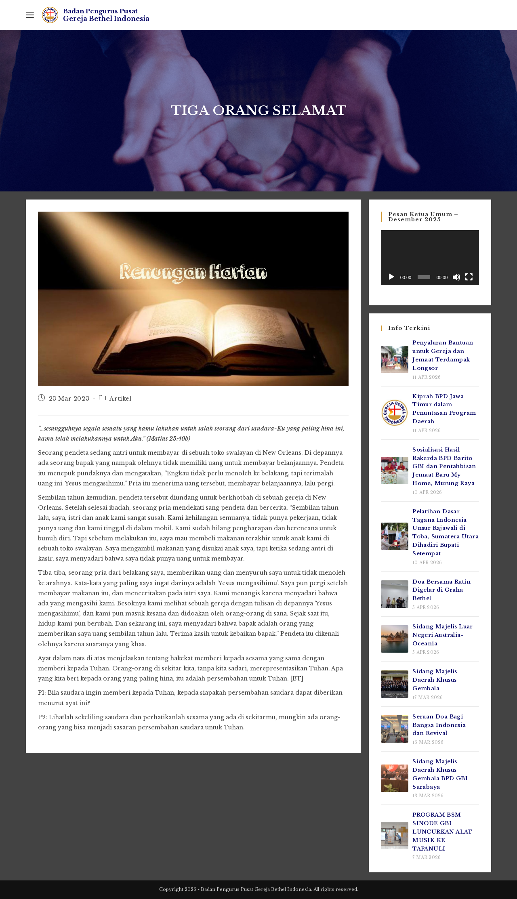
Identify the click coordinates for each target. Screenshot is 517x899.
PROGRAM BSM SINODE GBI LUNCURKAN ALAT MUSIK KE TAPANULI (442, 831)
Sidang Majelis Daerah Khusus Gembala (434, 680)
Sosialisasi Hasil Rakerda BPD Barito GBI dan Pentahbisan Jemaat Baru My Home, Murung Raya (444, 466)
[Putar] (391, 277)
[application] (430, 257)
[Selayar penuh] (469, 277)
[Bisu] (456, 277)
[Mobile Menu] (30, 15)
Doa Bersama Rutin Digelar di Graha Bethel (441, 590)
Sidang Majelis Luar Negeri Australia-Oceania (442, 635)
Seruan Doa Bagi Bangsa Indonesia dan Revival (439, 725)
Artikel (120, 398)
